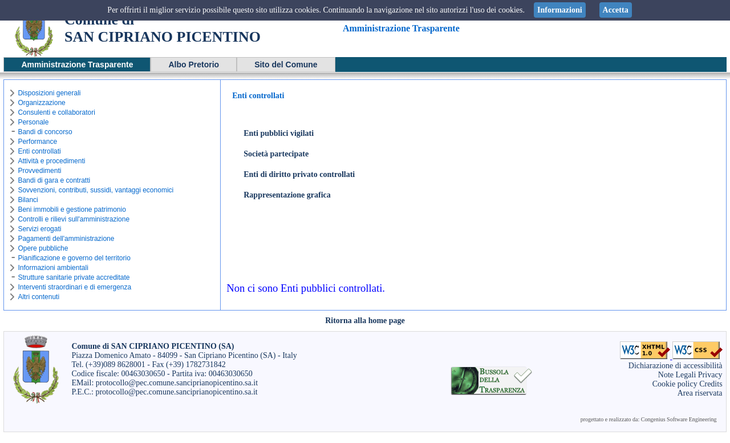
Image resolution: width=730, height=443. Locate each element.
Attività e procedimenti (51, 161)
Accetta (615, 10)
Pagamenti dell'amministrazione (66, 239)
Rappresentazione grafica (287, 195)
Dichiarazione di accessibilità (675, 365)
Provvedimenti (39, 171)
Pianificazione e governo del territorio (74, 258)
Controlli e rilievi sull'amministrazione (73, 219)
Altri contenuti (38, 297)
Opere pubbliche (43, 248)
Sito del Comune (285, 64)
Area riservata (700, 393)
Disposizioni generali (49, 93)
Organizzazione (41, 103)
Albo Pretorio (193, 64)
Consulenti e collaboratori (56, 112)
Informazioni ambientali (53, 268)
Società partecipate (276, 154)
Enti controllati (39, 151)
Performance (37, 142)
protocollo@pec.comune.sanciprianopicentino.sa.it (177, 382)
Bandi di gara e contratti (54, 180)
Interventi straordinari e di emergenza (74, 287)
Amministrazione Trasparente (77, 64)
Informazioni (559, 10)
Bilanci (28, 200)
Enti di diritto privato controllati (299, 174)
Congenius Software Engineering (679, 419)
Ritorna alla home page (365, 320)
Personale (33, 122)
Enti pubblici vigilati (279, 133)
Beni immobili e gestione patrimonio (71, 210)
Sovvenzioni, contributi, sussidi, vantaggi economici (95, 190)
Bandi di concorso (45, 132)
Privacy (710, 374)
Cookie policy (674, 384)
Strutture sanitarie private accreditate (73, 277)
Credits (710, 384)
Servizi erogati (39, 229)
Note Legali (677, 374)
